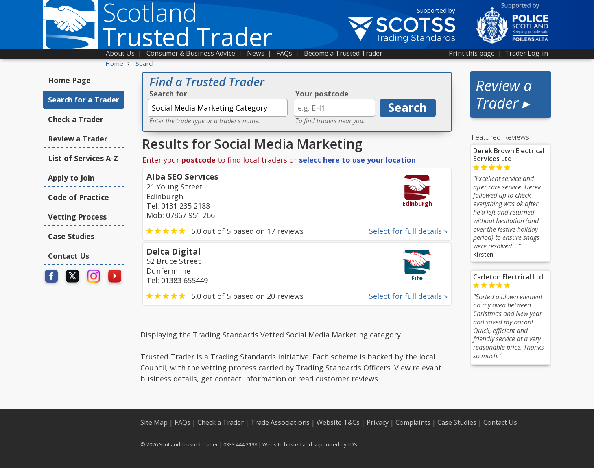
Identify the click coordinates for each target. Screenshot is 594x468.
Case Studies (71, 236)
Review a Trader (77, 139)
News (255, 53)
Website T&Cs (338, 422)
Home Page (69, 80)
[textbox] (218, 108)
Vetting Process (77, 217)
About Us (120, 53)
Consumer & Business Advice (190, 53)
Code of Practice (78, 197)
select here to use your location (357, 160)
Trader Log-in (526, 53)
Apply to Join (71, 178)
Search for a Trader (83, 99)
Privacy (378, 422)
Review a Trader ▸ (504, 94)
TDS (352, 444)
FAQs (284, 53)
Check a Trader (75, 119)
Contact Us (68, 256)
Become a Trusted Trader (343, 53)
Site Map (154, 422)
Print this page (472, 53)
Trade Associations (280, 422)
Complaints (412, 422)
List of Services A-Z (83, 158)
